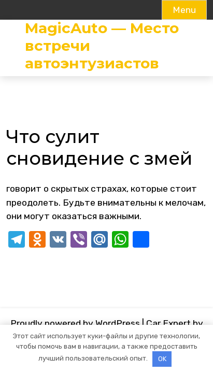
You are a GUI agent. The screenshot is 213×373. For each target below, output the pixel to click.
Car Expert (168, 323)
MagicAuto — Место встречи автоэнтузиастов (102, 45)
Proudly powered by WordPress (75, 323)
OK (162, 359)
